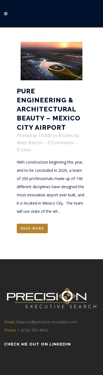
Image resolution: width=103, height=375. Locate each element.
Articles (65, 135)
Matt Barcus (30, 143)
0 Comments (61, 143)
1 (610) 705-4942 (33, 330)
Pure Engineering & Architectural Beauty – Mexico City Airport (48, 109)
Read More (32, 228)
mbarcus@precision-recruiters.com (46, 321)
